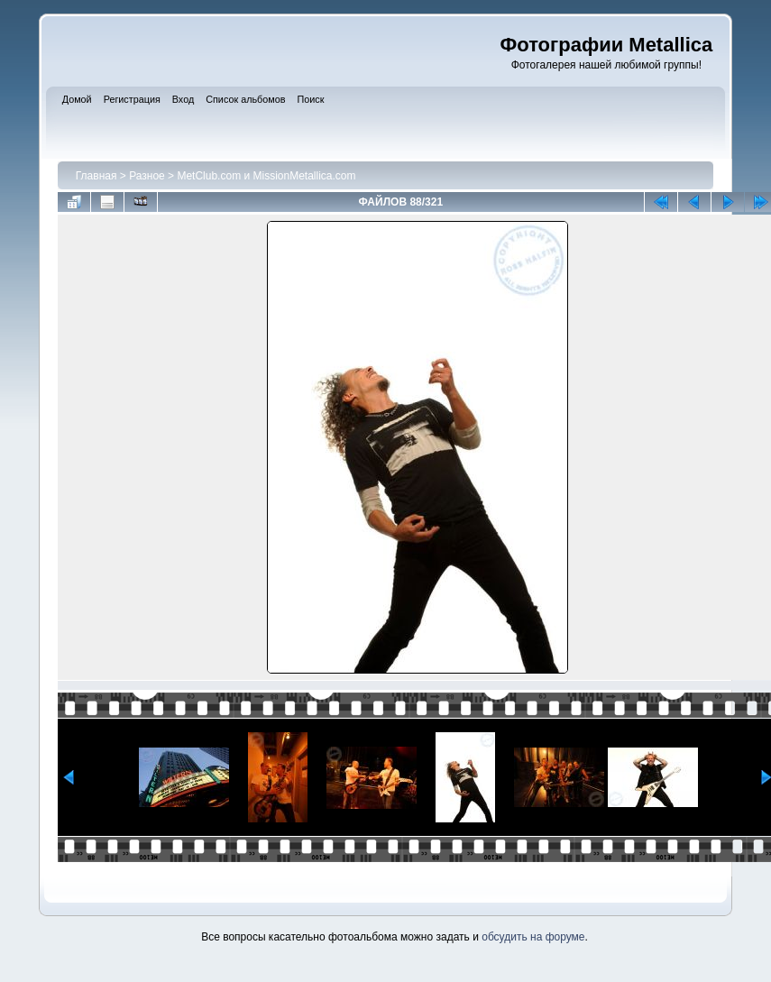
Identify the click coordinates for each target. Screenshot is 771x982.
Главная (96, 176)
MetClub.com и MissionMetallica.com (266, 176)
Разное (147, 176)
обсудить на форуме (533, 937)
